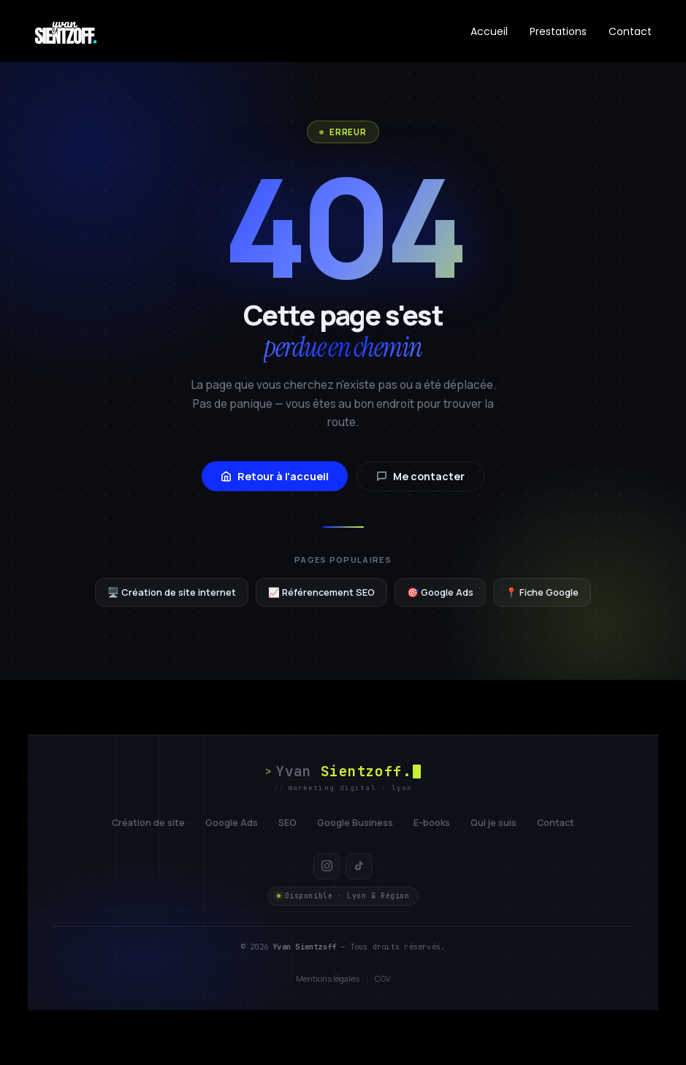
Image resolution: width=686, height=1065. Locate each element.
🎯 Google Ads (440, 592)
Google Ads (231, 822)
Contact (630, 31)
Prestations (558, 31)
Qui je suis (493, 822)
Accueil (489, 31)
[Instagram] (326, 866)
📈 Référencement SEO (321, 592)
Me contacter (420, 476)
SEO (287, 822)
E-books (431, 822)
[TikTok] (359, 866)
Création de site (148, 822)
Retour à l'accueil (275, 476)
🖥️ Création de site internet (171, 592)
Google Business (355, 822)
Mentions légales (327, 978)
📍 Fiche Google (542, 592)
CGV (383, 978)
